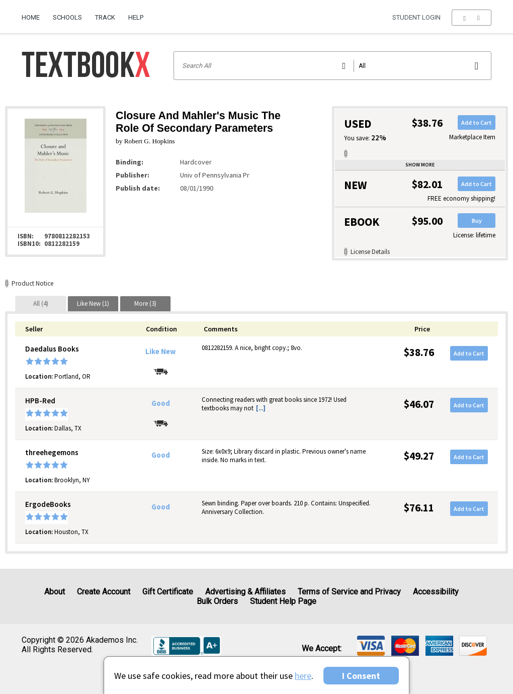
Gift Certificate (167, 591)
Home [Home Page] (31, 17)
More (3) (145, 303)
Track (105, 17)
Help (135, 17)
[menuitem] (34, 13)
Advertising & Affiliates (245, 591)
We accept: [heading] (321, 648)
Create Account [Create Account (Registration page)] (103, 591)
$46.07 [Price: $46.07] (419, 404)
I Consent (361, 675)
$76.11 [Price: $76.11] (419, 507)
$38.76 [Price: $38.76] (419, 352)
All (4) (40, 303)
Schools (67, 17)
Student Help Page (283, 601)
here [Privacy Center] (303, 675)
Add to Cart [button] (476, 122)
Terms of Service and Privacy (349, 591)
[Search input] (333, 65)
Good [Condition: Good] (160, 403)
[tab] (40, 303)
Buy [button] (477, 220)
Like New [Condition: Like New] (160, 351)
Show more (420, 164)
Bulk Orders (217, 601)
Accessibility (436, 591)
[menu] (471, 18)
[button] (471, 18)
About (54, 591)
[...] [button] (261, 408)
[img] (371, 646)
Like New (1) (93, 303)
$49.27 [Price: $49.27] (419, 456)
